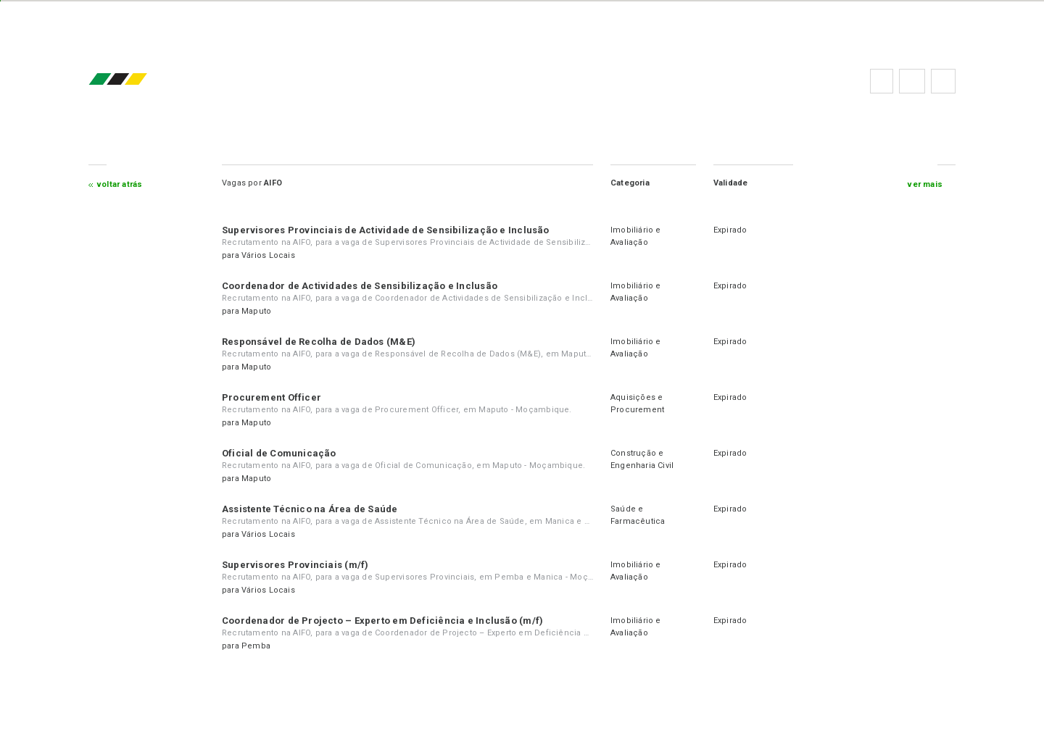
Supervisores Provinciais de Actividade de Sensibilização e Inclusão (390, 230)
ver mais (921, 184)
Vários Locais (272, 255)
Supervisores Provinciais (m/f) (299, 564)
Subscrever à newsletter (939, 81)
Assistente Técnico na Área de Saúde (314, 509)
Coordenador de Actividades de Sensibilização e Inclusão (364, 285)
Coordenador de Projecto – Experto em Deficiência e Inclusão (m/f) (386, 620)
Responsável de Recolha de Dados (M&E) (323, 341)
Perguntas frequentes (908, 81)
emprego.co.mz (143, 81)
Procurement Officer (276, 397)
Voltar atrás (124, 184)
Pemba (260, 646)
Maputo (261, 311)
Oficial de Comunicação (283, 453)
